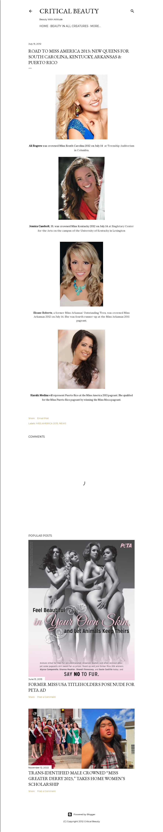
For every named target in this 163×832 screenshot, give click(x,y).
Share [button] (31, 418)
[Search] (132, 10)
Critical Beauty (68, 11)
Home (43, 26)
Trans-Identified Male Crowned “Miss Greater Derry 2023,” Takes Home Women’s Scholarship (76, 778)
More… (95, 26)
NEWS (62, 423)
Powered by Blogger (81, 814)
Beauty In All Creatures (69, 26)
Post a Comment (46, 696)
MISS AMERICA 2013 (47, 423)
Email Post (43, 418)
